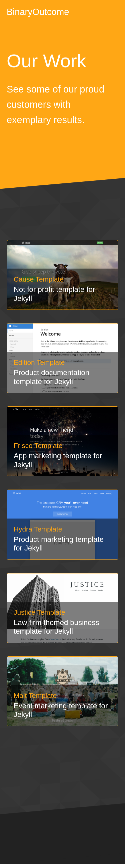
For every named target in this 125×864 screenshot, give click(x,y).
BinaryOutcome (38, 12)
